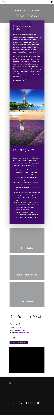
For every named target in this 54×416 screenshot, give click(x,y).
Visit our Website (18, 80)
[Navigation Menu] (51, 2)
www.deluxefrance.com (22, 333)
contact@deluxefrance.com (21, 330)
